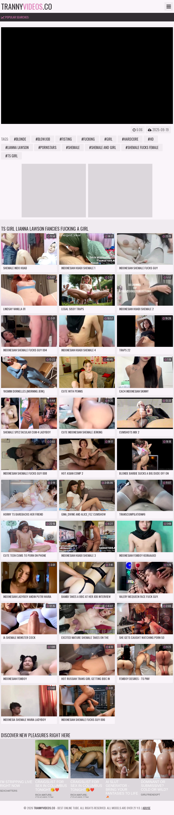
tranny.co (26, 6)
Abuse (146, 808)
